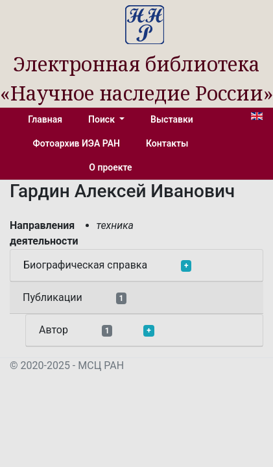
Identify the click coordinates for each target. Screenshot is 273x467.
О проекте (110, 167)
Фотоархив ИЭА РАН (77, 143)
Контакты (167, 143)
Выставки (171, 119)
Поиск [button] (102, 119)
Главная (45, 119)
